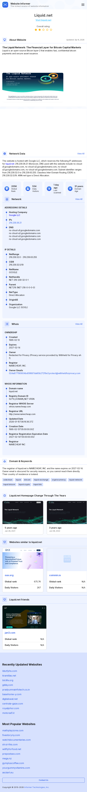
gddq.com (7, 684)
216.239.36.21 (15, 222)
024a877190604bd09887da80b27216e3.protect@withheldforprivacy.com (44, 373)
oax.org (9, 575)
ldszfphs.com (9, 670)
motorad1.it (8, 712)
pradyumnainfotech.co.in (16, 689)
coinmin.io (55, 575)
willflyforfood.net (11, 749)
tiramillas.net (9, 675)
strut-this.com (10, 744)
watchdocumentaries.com (16, 739)
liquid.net (10, 164)
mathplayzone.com (12, 730)
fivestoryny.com (11, 735)
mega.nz (7, 758)
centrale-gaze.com (12, 703)
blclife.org (7, 680)
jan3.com (10, 632)
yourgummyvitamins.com (16, 767)
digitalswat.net (10, 698)
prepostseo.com (11, 753)
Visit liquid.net (43, 20)
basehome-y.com (11, 694)
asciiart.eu (7, 772)
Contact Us (43, 780)
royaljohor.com (10, 708)
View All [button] (80, 153)
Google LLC (14, 215)
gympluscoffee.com (13, 763)
